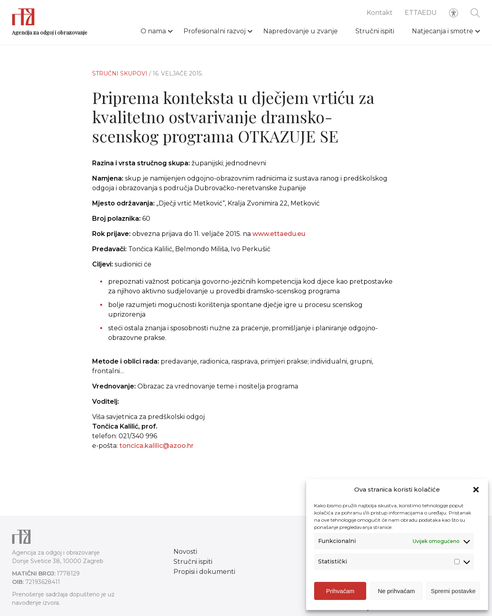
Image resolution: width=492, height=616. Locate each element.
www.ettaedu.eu (278, 234)
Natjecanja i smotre (442, 31)
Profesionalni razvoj (214, 31)
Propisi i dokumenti (204, 571)
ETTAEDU (421, 12)
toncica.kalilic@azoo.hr (156, 450)
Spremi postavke (453, 592)
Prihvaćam (340, 592)
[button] (476, 491)
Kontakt (380, 12)
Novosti (185, 551)
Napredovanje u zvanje (300, 31)
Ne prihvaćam (396, 592)
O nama (153, 31)
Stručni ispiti (374, 31)
